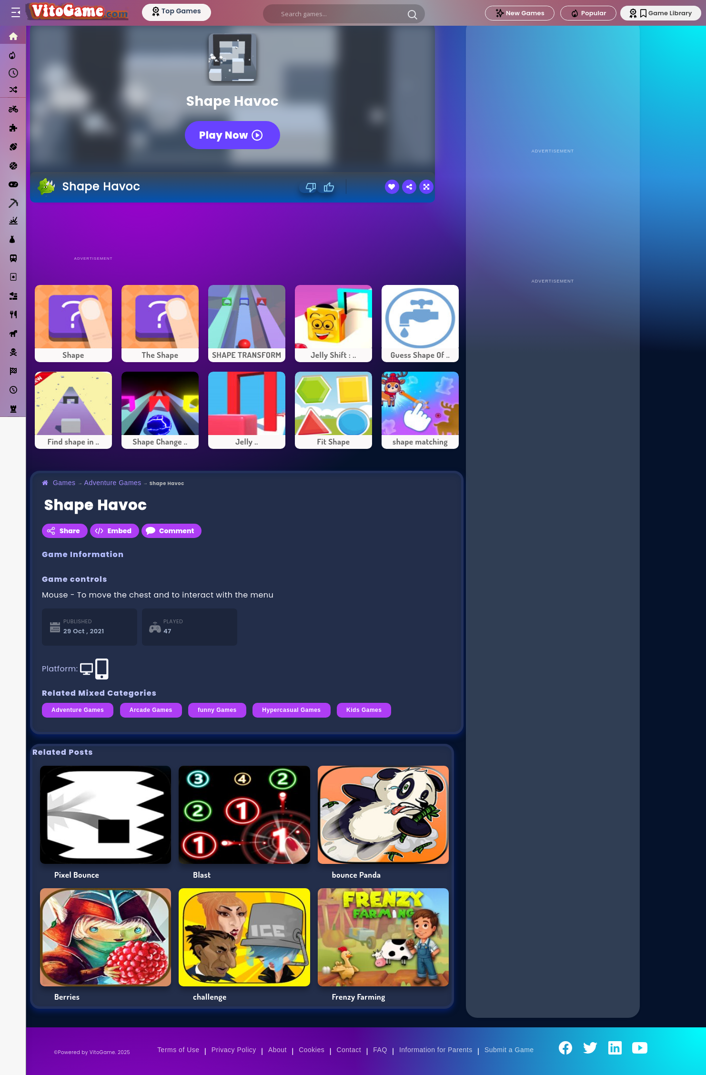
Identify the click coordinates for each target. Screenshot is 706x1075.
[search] (344, 13)
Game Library (664, 13)
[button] (413, 14)
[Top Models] (180, 11)
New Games (517, 13)
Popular (585, 13)
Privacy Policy (234, 1050)
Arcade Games (151, 710)
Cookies (311, 1050)
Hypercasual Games (291, 710)
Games (64, 483)
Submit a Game (509, 1050)
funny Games (217, 710)
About (277, 1050)
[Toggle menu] (15, 13)
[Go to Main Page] (78, 13)
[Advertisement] (246, 228)
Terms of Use (178, 1050)
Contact (348, 1050)
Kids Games (364, 710)
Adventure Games (112, 483)
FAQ (380, 1050)
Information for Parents (436, 1050)
